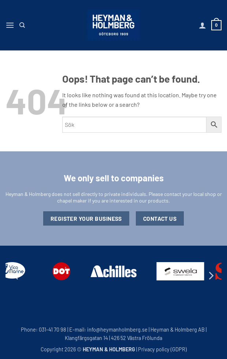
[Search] (22, 25)
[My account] (202, 25)
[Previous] (16, 275)
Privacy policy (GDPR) (162, 349)
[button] (9, 25)
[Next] (210, 275)
